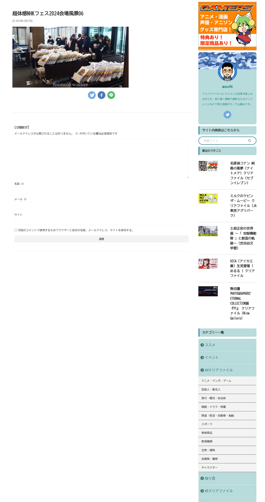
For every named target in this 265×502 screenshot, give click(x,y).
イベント (209, 296)
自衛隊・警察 (209, 390)
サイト (18, 214)
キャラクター (209, 398)
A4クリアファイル (215, 308)
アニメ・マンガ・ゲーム (216, 319)
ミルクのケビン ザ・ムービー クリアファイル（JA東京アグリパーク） (238, 188)
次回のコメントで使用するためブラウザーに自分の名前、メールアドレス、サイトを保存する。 (76, 230)
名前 (19, 183)
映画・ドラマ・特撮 (213, 342)
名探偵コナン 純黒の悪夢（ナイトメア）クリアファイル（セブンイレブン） (238, 167)
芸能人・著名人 (210, 327)
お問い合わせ (147, 477)
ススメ (208, 283)
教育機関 (206, 374)
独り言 (208, 408)
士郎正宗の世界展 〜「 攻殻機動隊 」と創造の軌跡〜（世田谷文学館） (238, 209)
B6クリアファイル (215, 433)
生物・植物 (208, 382)
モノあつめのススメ (132, 490)
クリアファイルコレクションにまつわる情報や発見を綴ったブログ (132, 484)
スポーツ (206, 358)
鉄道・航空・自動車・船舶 (217, 350)
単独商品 (206, 366)
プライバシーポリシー (122, 477)
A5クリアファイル (215, 421)
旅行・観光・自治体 (213, 334)
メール (20, 199)
